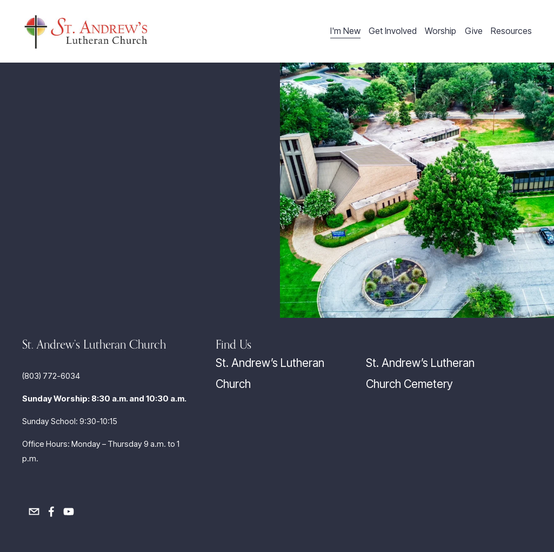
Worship (440, 31)
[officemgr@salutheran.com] (34, 511)
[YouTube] (68, 511)
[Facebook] (51, 511)
